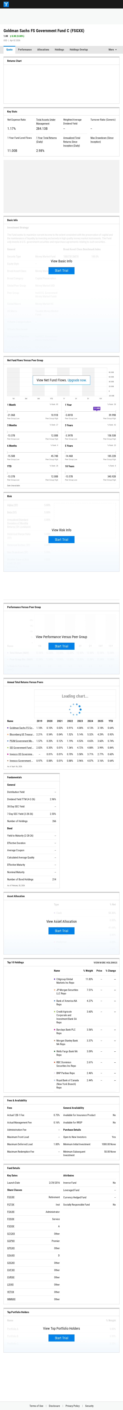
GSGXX (11, 1263)
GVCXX (11, 1270)
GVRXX (10, 1277)
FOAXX (10, 1211)
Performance (25, 49)
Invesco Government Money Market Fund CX (22, 760)
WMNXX (11, 1299)
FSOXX (10, 1226)
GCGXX (11, 1233)
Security (89, 1406)
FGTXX (10, 1204)
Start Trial (61, 270)
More (111, 49)
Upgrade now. (77, 380)
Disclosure (54, 1406)
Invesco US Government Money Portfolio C (22, 754)
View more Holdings (105, 962)
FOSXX (10, 1219)
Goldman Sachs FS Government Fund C (22, 728)
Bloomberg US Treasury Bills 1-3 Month (22, 734)
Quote (9, 49)
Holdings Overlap (79, 49)
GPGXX (11, 1248)
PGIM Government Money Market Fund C (22, 741)
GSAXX (11, 1255)
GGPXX (11, 1241)
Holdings (59, 49)
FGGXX (10, 1197)
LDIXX (10, 1284)
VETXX (10, 1292)
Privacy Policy (73, 1406)
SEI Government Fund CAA (22, 747)
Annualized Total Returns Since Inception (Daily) (71, 141)
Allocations (43, 49)
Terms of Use (36, 1406)
